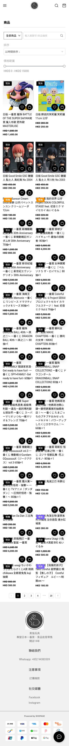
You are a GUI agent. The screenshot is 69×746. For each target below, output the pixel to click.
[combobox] (34, 51)
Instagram (34, 702)
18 (51, 595)
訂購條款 (34, 678)
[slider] (4, 66)
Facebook (34, 697)
